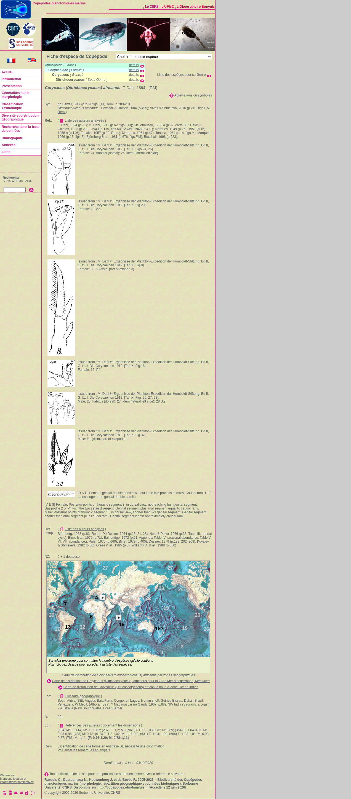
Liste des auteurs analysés (84, 120)
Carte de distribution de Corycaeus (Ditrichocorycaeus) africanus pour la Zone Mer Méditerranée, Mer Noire (131, 681)
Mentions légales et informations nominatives (17, 780)
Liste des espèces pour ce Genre (181, 75)
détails (134, 65)
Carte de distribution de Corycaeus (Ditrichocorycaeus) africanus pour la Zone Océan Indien (130, 687)
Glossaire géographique (82, 696)
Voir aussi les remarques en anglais (84, 750)
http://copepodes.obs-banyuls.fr (122, 787)
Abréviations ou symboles (193, 95)
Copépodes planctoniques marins (59, 3)
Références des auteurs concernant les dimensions (102, 725)
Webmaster (7, 775)
